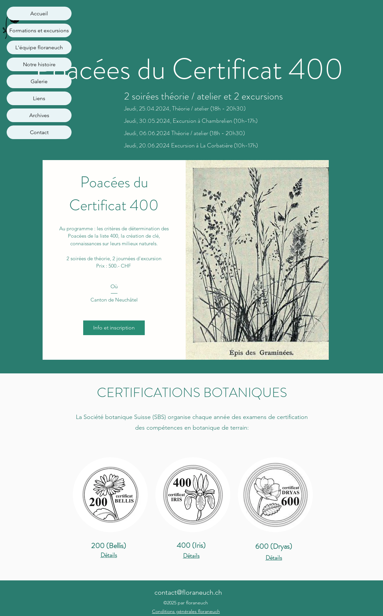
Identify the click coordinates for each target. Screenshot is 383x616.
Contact (39, 132)
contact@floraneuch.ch (188, 592)
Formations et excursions (39, 30)
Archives (39, 115)
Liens (39, 98)
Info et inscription (114, 327)
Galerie (39, 81)
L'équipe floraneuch (39, 47)
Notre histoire (39, 64)
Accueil (39, 13)
